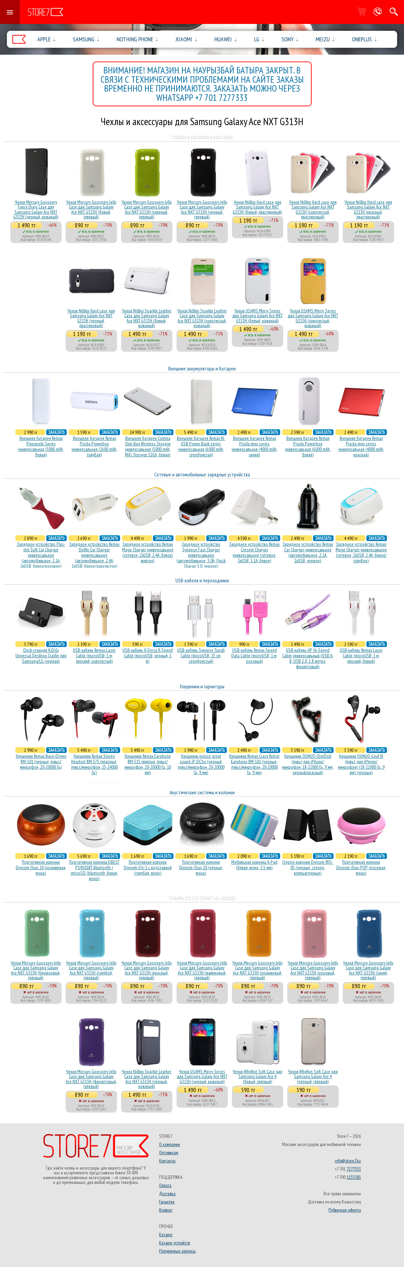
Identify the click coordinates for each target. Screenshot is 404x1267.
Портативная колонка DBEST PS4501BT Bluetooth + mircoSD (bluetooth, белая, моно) (94, 870)
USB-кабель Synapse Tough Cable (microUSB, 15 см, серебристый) (201, 655)
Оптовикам (168, 1152)
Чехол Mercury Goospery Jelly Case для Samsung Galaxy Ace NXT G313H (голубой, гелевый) (91, 970)
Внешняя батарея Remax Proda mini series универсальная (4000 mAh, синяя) (254, 446)
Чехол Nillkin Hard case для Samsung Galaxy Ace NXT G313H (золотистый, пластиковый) (313, 209)
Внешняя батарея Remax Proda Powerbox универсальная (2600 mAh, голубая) (94, 446)
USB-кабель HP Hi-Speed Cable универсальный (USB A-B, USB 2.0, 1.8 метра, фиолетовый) (308, 658)
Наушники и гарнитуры (202, 686)
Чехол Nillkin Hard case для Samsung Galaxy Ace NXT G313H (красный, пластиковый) (368, 209)
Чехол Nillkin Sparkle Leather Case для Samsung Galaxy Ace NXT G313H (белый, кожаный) (146, 318)
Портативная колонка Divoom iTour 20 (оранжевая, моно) (41, 867)
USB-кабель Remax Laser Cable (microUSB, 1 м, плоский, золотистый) (94, 655)
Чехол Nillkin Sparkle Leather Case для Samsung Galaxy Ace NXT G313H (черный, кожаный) (146, 1078)
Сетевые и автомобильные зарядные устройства (202, 474)
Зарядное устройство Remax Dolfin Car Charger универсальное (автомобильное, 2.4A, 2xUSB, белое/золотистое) (94, 555)
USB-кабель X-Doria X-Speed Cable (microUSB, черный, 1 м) (147, 655)
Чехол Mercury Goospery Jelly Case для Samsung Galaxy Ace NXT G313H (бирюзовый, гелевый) (36, 970)
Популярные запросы (177, 1251)
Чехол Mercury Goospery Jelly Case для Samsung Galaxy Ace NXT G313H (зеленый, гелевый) (146, 209)
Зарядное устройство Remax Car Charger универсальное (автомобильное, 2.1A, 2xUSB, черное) (308, 552)
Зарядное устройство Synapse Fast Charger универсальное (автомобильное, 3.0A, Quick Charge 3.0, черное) (201, 555)
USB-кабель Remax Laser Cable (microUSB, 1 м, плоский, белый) (361, 655)
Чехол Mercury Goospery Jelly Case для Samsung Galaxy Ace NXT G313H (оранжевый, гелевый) (257, 970)
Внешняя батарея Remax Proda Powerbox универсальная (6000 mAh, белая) (308, 446)
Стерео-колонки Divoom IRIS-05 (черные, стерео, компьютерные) (307, 867)
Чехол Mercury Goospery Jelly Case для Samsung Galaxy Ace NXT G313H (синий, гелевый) (368, 970)
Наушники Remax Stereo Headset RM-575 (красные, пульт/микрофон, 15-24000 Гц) (94, 764)
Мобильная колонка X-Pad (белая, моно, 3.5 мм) (254, 865)
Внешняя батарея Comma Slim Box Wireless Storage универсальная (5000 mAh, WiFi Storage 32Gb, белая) (148, 446)
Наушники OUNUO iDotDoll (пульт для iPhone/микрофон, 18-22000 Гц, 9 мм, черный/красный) (308, 764)
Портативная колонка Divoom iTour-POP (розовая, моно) (361, 867)
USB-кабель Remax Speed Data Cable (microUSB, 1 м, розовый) (254, 655)
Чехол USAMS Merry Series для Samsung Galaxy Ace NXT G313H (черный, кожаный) (202, 1076)
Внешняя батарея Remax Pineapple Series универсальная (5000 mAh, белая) (41, 446)
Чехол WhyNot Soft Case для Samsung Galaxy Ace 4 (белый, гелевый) (257, 1076)
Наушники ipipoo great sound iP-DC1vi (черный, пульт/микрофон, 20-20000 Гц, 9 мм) (201, 764)
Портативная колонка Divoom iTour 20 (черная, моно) (201, 867)
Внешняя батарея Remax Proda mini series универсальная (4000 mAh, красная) (361, 446)
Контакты (167, 1161)
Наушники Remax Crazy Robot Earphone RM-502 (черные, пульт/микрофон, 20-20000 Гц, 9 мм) (254, 764)
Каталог (165, 1234)
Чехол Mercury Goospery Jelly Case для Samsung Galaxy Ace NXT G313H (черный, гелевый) (202, 209)
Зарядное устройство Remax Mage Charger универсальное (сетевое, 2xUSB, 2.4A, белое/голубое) (361, 552)
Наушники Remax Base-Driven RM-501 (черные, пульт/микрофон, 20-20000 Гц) (41, 761)
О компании (169, 1144)
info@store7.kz (348, 1161)
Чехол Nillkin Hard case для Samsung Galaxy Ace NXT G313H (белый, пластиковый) (257, 207)
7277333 (354, 1169)
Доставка (167, 1193)
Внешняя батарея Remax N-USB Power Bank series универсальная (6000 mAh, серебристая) (201, 446)
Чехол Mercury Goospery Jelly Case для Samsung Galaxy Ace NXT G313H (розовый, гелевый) (313, 970)
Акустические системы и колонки (202, 792)
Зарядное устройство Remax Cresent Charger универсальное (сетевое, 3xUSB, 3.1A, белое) (254, 552)
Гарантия (166, 1202)
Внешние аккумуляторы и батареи (202, 368)
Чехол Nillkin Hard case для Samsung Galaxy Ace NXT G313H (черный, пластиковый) (91, 318)
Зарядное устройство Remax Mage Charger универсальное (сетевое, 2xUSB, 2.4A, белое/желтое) (147, 552)
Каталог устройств (174, 1243)
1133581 (354, 1177)
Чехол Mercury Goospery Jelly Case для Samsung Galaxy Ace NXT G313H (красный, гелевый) (146, 970)
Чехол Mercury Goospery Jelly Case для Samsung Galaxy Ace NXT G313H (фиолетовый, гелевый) (91, 1078)
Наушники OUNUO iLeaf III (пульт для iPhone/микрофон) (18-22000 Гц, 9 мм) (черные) (361, 764)
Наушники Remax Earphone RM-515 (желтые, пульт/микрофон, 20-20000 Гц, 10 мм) (148, 764)
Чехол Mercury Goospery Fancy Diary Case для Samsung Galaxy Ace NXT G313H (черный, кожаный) (35, 209)
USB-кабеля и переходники (202, 580)
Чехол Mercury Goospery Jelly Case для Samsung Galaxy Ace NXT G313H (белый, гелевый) (91, 209)
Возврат (165, 1210)
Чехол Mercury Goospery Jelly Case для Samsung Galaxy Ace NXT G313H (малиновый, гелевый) (202, 970)
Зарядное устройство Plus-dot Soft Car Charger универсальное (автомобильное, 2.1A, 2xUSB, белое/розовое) (41, 555)
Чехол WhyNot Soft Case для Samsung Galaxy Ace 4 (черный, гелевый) (313, 1076)
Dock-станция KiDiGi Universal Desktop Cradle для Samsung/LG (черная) (40, 655)
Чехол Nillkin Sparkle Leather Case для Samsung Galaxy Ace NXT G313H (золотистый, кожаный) (202, 318)
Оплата (165, 1185)
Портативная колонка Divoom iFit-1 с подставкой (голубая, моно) (148, 867)
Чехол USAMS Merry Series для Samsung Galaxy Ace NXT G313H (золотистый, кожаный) (313, 318)
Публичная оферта (344, 1210)
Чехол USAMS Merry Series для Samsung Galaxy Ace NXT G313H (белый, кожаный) (257, 316)
